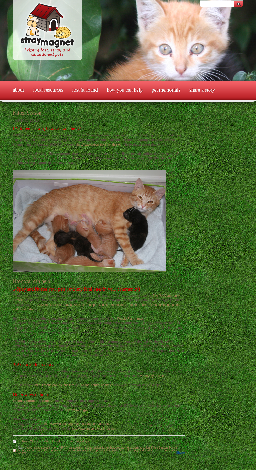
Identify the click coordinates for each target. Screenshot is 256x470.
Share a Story (202, 90)
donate (47, 401)
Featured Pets (49, 441)
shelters (68, 385)
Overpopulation (53, 450)
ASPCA (62, 447)
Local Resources (48, 90)
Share (180, 452)
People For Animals (130, 318)
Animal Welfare (30, 441)
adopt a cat (33, 447)
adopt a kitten (49, 447)
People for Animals (75, 450)
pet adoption (94, 450)
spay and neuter (142, 450)
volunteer (31, 401)
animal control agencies (97, 385)
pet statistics (110, 450)
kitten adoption (141, 447)
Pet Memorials (166, 90)
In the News (66, 441)
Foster (17, 401)
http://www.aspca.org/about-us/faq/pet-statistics (76, 424)
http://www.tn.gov (76, 410)
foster (105, 447)
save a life (126, 450)
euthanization (93, 447)
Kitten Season (159, 447)
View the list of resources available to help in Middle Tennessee (81, 305)
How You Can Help (125, 90)
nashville (37, 450)
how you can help (120, 447)
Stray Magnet (83, 441)
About (18, 90)
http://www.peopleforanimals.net (99, 144)
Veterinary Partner (152, 376)
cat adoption (76, 447)
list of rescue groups (48, 385)
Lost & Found (85, 90)
